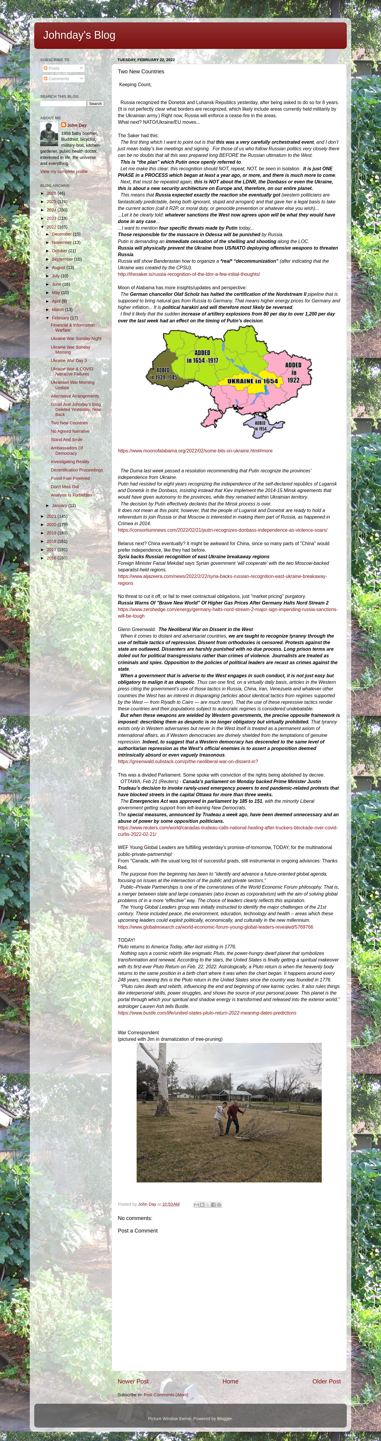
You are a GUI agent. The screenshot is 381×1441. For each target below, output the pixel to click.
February (61, 318)
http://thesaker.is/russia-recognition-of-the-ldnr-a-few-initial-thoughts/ (189, 274)
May (56, 292)
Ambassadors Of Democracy (67, 450)
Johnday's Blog (79, 35)
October (60, 250)
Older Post (327, 1381)
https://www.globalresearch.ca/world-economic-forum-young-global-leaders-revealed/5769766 (215, 927)
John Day (77, 125)
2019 (52, 533)
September (63, 259)
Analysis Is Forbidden (71, 495)
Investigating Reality (70, 461)
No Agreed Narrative (70, 431)
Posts (51, 68)
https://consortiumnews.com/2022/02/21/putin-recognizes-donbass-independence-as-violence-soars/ (222, 530)
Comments (56, 78)
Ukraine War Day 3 (69, 360)
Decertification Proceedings (77, 470)
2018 (52, 541)
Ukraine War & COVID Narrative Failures (72, 371)
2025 (52, 201)
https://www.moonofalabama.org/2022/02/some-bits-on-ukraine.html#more (195, 450)
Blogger (224, 1418)
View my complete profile (64, 171)
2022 (52, 227)
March (58, 309)
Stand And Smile (66, 439)
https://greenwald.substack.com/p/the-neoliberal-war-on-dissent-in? (188, 761)
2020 (52, 524)
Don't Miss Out (65, 486)
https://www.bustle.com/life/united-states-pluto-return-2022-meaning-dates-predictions (207, 1012)
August (59, 267)
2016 (52, 558)
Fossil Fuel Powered (70, 478)
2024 (52, 210)
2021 (52, 516)
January (60, 505)
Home (231, 1381)
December (62, 234)
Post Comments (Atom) (166, 1394)
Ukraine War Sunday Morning (70, 350)
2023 (52, 218)
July (56, 275)
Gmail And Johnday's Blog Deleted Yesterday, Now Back (76, 409)
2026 (52, 193)
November (62, 242)
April (57, 301)
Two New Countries (69, 422)
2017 (52, 549)
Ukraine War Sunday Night (76, 338)
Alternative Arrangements (75, 396)
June (57, 284)
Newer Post (133, 1381)
